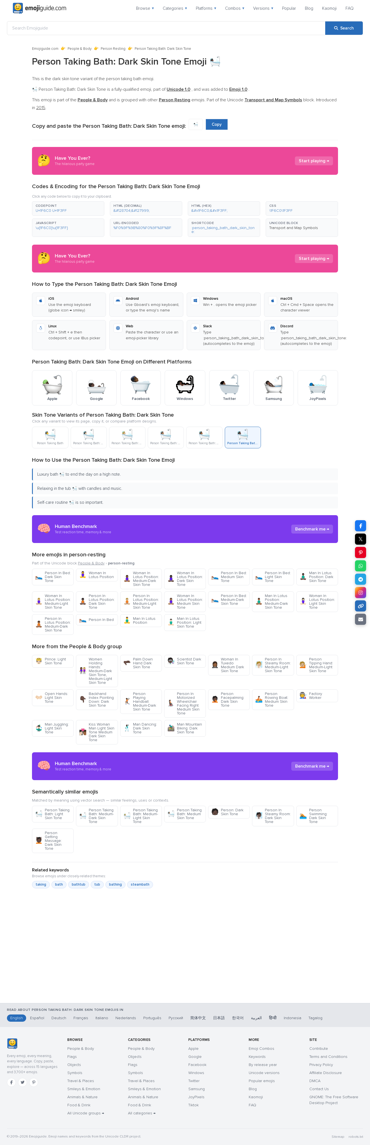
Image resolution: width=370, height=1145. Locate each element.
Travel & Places (80, 1080)
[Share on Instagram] (360, 592)
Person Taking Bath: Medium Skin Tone (184, 814)
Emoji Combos (261, 1048)
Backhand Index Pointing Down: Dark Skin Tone (96, 699)
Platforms (206, 8)
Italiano (101, 1018)
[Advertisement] (185, 973)
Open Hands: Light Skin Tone (51, 697)
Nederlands (125, 1018)
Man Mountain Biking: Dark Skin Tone (184, 728)
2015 (40, 107)
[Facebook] (11, 1082)
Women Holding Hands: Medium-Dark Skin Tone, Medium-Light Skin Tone (95, 671)
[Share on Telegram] (360, 579)
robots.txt (356, 1137)
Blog (309, 8)
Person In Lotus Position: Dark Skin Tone (97, 601)
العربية (256, 1018)
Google (195, 1056)
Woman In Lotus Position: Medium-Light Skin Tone (53, 601)
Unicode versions (264, 1072)
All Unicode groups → (85, 1113)
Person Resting (113, 48)
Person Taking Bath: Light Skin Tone (52, 814)
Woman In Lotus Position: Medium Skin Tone (185, 601)
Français (80, 1018)
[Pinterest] (33, 1082)
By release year (263, 1064)
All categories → (142, 1113)
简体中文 (198, 1018)
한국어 (238, 1018)
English (16, 1018)
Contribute (318, 1048)
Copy (217, 124)
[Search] (344, 28)
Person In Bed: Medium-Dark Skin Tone (229, 599)
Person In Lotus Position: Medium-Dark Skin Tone (53, 624)
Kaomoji (329, 8)
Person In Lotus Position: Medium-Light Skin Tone (141, 601)
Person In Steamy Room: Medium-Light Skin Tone (273, 665)
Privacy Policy (321, 1064)
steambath (140, 884)
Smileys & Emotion (83, 1089)
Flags (72, 1056)
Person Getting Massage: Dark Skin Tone (48, 841)
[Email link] (360, 619)
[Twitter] (22, 1082)
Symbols (74, 1072)
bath (59, 884)
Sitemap (338, 1137)
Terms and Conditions (328, 1056)
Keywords (257, 1056)
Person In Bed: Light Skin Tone (273, 577)
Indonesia (292, 1018)
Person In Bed (96, 619)
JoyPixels (196, 1097)
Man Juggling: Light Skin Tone (52, 728)
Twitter (193, 1080)
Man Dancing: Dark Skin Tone (140, 728)
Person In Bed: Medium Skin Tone (229, 577)
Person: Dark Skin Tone (227, 812)
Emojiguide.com (45, 48)
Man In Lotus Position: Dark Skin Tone (316, 577)
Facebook (197, 1064)
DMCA (314, 1080)
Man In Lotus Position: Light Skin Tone (184, 622)
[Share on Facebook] (360, 525)
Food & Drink (78, 1105)
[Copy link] (360, 605)
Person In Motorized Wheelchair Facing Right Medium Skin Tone (183, 703)
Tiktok (193, 1105)
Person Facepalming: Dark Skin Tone (227, 699)
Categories (175, 8)
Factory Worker (310, 695)
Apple (193, 1048)
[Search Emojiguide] (166, 28)
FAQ (350, 8)
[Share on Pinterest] (360, 552)
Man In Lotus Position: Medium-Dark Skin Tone (271, 601)
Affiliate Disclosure (325, 1072)
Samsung (196, 1089)
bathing (115, 884)
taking (41, 884)
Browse (145, 8)
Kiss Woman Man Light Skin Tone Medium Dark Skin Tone (96, 732)
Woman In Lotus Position (96, 575)
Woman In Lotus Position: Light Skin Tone (317, 601)
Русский (176, 1018)
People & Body (80, 48)
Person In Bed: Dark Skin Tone (53, 577)
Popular (289, 8)
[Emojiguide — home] (39, 8)
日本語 (219, 1018)
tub (97, 884)
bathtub (78, 884)
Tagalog (315, 1018)
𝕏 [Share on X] (360, 539)
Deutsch (58, 1018)
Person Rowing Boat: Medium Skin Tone (271, 699)
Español (37, 1018)
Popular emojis (262, 1080)
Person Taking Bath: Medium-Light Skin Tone (140, 816)
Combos (234, 8)
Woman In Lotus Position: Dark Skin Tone (185, 579)
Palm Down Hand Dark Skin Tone (138, 663)
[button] (68, 208)
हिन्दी (273, 1018)
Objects (74, 1064)
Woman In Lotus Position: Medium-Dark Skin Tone (141, 579)
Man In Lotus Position (139, 620)
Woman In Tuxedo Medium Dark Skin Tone (227, 665)
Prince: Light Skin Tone (50, 661)
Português (152, 1018)
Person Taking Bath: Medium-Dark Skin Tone (96, 816)
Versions (263, 8)
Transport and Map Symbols (293, 227)
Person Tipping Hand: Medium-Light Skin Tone (316, 665)
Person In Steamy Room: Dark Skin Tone (273, 816)
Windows (196, 1072)
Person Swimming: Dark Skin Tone (313, 816)
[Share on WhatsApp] (360, 565)
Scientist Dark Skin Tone (184, 661)
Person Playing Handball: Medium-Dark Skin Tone (139, 701)
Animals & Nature (82, 1097)
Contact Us (319, 1089)
